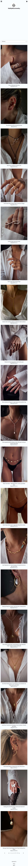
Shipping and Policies (14, 841)
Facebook (14, 850)
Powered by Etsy (14, 863)
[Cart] (26, 2)
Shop (14, 836)
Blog (14, 838)
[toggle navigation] (1, 1)
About (14, 839)
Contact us (14, 843)
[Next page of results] (23, 825)
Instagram (14, 852)
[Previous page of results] (4, 825)
